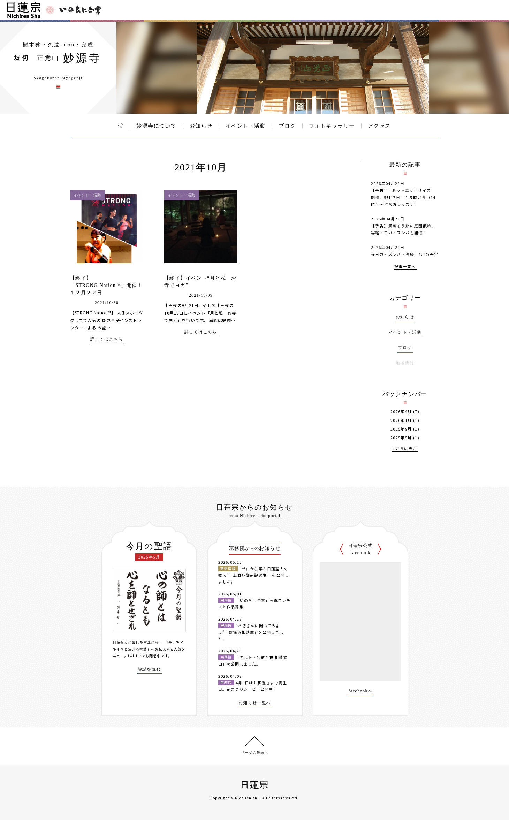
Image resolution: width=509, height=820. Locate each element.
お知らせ (201, 126)
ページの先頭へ (254, 752)
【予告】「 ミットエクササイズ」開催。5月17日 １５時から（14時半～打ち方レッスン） (403, 197)
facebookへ (361, 691)
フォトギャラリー (332, 126)
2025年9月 (401, 429)
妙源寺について (156, 126)
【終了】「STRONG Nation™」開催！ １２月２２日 (111, 285)
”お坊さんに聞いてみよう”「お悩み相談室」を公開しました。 (251, 632)
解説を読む (149, 669)
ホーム (120, 125)
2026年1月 (401, 420)
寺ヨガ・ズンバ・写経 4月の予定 (404, 254)
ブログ (287, 126)
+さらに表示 (405, 449)
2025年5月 (401, 438)
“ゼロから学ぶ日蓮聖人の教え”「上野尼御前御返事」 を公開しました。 (253, 575)
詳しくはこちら (106, 339)
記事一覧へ (405, 267)
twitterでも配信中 (144, 655)
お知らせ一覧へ (254, 703)
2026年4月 (401, 411)
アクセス (379, 126)
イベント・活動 (246, 126)
